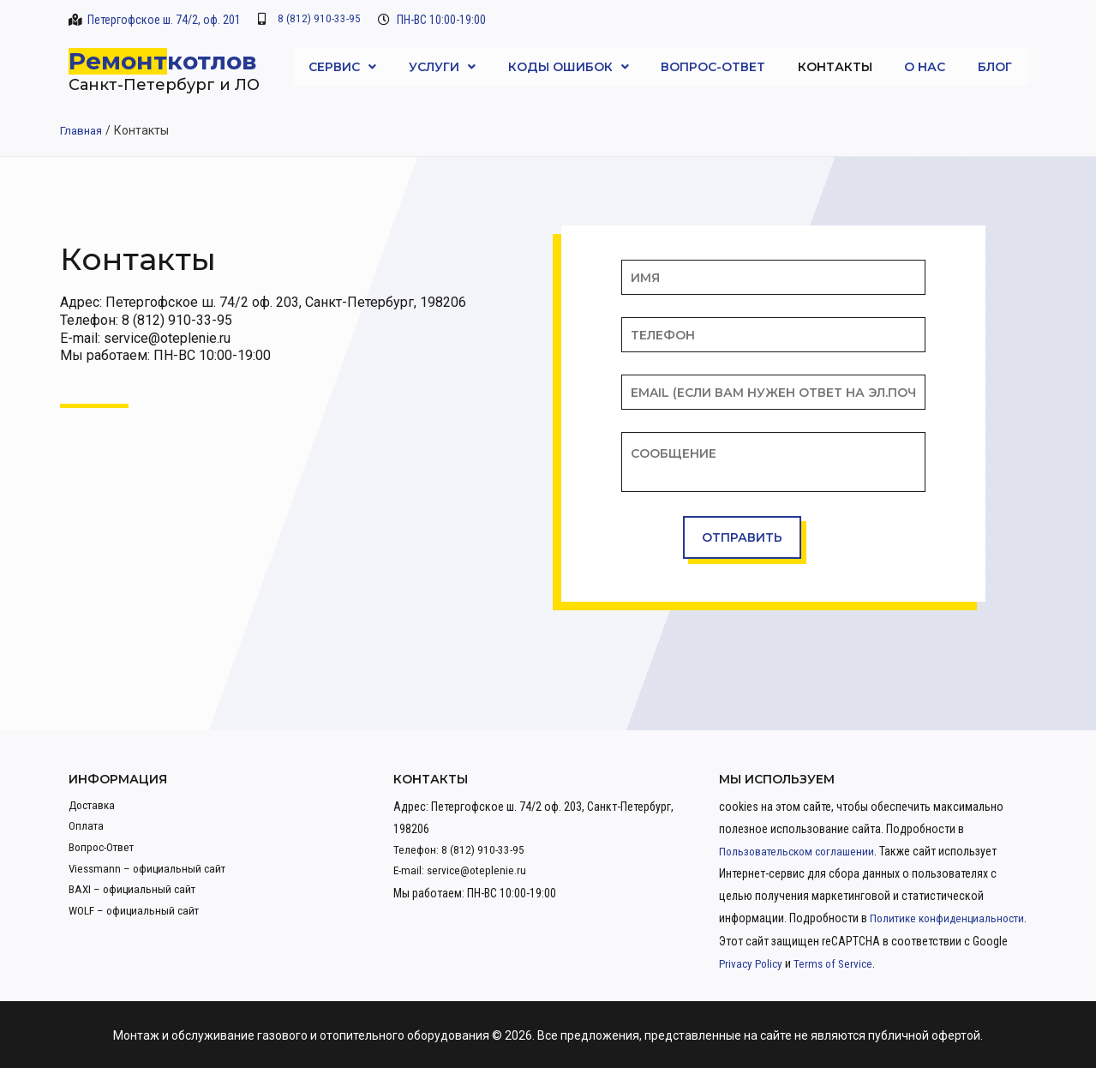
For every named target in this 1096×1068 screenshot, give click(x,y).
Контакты (835, 67)
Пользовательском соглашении (800, 851)
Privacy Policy (872, 962)
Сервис (342, 67)
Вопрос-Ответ (713, 67)
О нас (924, 67)
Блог (995, 67)
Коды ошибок (568, 67)
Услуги (442, 67)
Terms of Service (958, 962)
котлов (212, 60)
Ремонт (118, 60)
